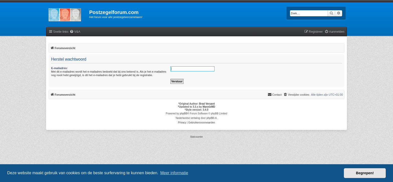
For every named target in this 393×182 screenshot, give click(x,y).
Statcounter (196, 136)
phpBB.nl (212, 118)
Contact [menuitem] (275, 94)
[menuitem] (75, 32)
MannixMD (209, 106)
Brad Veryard (207, 103)
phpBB (183, 113)
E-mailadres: (59, 68)
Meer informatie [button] (174, 173)
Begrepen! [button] (365, 173)
